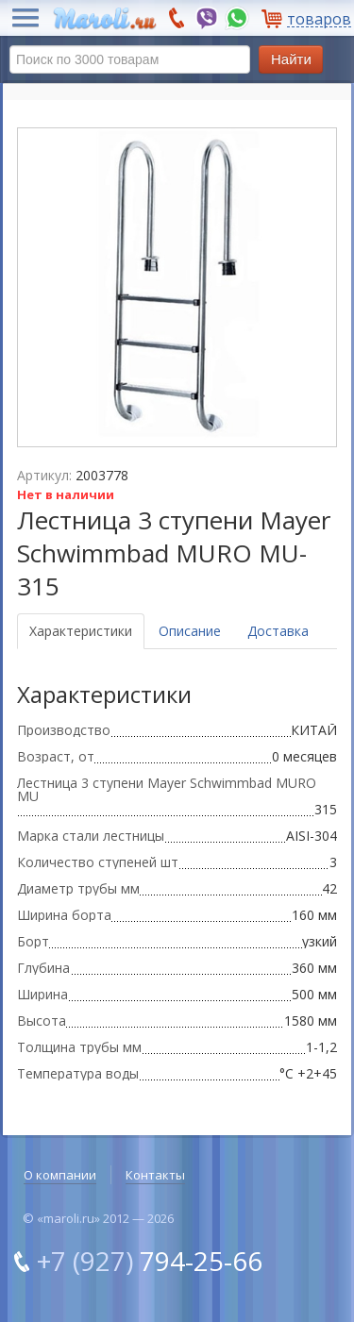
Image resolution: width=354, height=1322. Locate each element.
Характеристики (80, 631)
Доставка (278, 631)
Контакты (155, 1174)
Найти (291, 59)
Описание (190, 631)
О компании (60, 1174)
